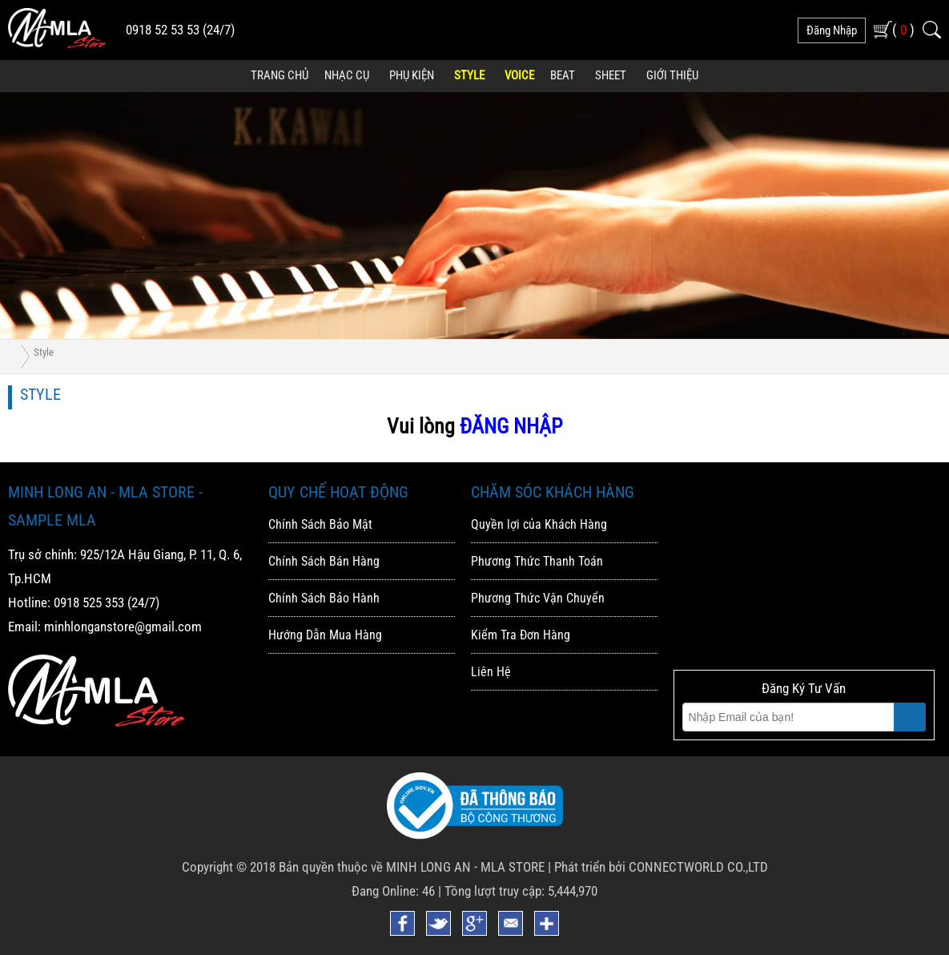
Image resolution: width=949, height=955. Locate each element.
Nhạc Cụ (346, 75)
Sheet (610, 75)
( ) (903, 29)
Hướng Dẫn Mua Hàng (325, 635)
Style (469, 75)
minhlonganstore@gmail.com (123, 627)
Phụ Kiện (411, 75)
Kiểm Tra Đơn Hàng (520, 635)
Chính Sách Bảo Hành (324, 598)
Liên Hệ (491, 671)
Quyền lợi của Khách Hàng (539, 524)
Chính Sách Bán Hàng (324, 561)
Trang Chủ (279, 75)
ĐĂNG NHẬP (511, 426)
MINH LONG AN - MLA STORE (465, 867)
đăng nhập (831, 30)
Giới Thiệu (672, 75)
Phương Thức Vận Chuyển (538, 598)
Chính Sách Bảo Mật (320, 524)
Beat (562, 75)
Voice (519, 75)
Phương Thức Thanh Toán (537, 561)
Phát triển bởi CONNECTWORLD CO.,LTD (661, 867)
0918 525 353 (89, 602)
